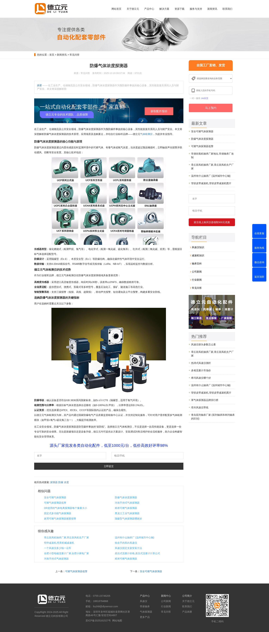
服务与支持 (196, 8)
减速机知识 (198, 255)
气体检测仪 (146, 134)
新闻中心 (166, 595)
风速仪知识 (198, 247)
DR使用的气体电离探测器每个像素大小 (65, 508)
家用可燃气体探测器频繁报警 (60, 518)
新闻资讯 (212, 8)
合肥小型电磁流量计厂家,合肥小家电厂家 (66, 553)
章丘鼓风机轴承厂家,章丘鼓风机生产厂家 (66, 537)
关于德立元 (133, 8)
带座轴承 (145, 606)
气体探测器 (146, 611)
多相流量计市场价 (201, 370)
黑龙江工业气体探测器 (127, 513)
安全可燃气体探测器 (55, 497)
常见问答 (74, 54)
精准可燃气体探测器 (126, 508)
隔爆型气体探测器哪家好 (128, 518)
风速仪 (143, 601)
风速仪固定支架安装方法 (128, 548)
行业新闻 (197, 279)
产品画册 (187, 611)
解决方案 (164, 8)
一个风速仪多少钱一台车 (57, 548)
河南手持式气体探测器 (127, 502)
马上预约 (210, 107)
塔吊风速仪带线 (199, 407)
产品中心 (149, 8)
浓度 (66, 482)
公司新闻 (197, 271)
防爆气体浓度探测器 (126, 497)
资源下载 (179, 8)
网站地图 (117, 620)
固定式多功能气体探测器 (57, 513)
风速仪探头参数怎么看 (203, 344)
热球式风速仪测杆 (201, 363)
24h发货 (204, 98)
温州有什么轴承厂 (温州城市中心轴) (134, 537)
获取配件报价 (159, 111)
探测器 (54, 482)
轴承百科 (197, 263)
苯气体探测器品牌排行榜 (204, 400)
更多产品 (145, 617)
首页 (51, 54)
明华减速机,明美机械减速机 (59, 542)
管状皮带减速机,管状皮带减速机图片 (211, 183)
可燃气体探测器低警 (55, 502)
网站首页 (116, 8)
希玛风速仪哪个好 (201, 377)
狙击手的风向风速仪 (126, 542)
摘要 (39, 85)
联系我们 (227, 8)
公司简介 (187, 595)
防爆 (60, 482)
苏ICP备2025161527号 (98, 620)
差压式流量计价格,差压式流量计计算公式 (137, 553)
